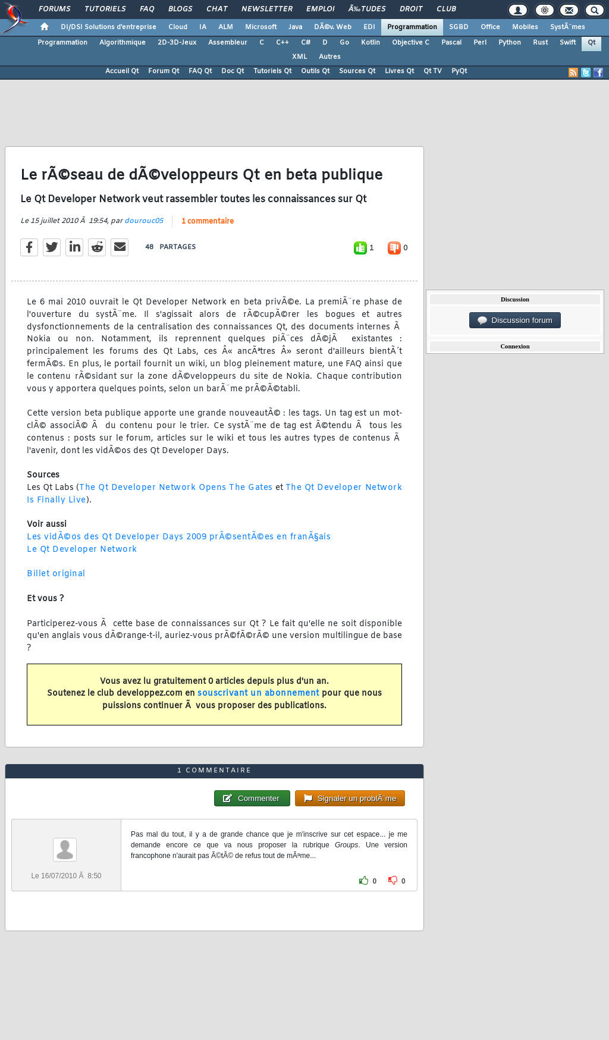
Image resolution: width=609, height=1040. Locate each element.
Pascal (451, 43)
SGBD (459, 27)
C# (305, 43)
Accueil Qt (122, 71)
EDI (369, 27)
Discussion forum (515, 320)
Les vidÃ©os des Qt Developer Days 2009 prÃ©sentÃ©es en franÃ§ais (179, 537)
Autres (330, 57)
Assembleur (227, 43)
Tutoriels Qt (272, 71)
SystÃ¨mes (567, 27)
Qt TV (432, 71)
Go (344, 43)
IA (202, 27)
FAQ (147, 9)
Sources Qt (357, 71)
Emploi (320, 9)
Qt (591, 43)
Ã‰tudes (367, 9)
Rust (540, 43)
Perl (479, 43)
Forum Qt (163, 71)
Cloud (177, 27)
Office (490, 27)
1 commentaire (207, 222)
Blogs (180, 9)
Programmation (412, 27)
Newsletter (266, 9)
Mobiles (525, 27)
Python (509, 43)
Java (295, 27)
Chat (216, 9)
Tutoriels (105, 9)
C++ (282, 43)
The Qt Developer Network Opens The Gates (175, 488)
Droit (410, 9)
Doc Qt (232, 71)
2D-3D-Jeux (177, 43)
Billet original (56, 574)
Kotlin (370, 43)
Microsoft (261, 27)
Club (446, 9)
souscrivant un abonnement (258, 693)
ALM (225, 27)
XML (299, 57)
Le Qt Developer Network (82, 549)
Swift (568, 43)
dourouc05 (143, 221)
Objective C (410, 43)
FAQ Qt (200, 71)
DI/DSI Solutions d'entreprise (108, 27)
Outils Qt (315, 71)
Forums (54, 9)
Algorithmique (122, 43)
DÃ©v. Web (332, 27)
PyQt (459, 71)
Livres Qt (399, 71)
